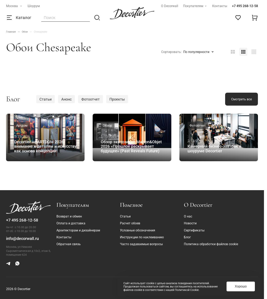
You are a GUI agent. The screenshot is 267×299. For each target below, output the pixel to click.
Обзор (107, 125)
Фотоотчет (90, 99)
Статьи (45, 99)
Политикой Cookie (187, 290)
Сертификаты (194, 230)
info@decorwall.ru (22, 238)
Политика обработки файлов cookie (211, 244)
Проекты (117, 99)
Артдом (22, 125)
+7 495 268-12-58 (245, 6)
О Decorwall (169, 6)
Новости (190, 223)
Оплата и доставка (70, 223)
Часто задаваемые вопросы (141, 244)
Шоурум (34, 6)
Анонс (66, 99)
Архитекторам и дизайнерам (78, 230)
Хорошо (241, 286)
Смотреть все (241, 99)
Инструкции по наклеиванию (142, 237)
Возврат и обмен (69, 216)
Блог (187, 237)
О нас (188, 216)
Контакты (219, 6)
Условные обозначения (137, 230)
